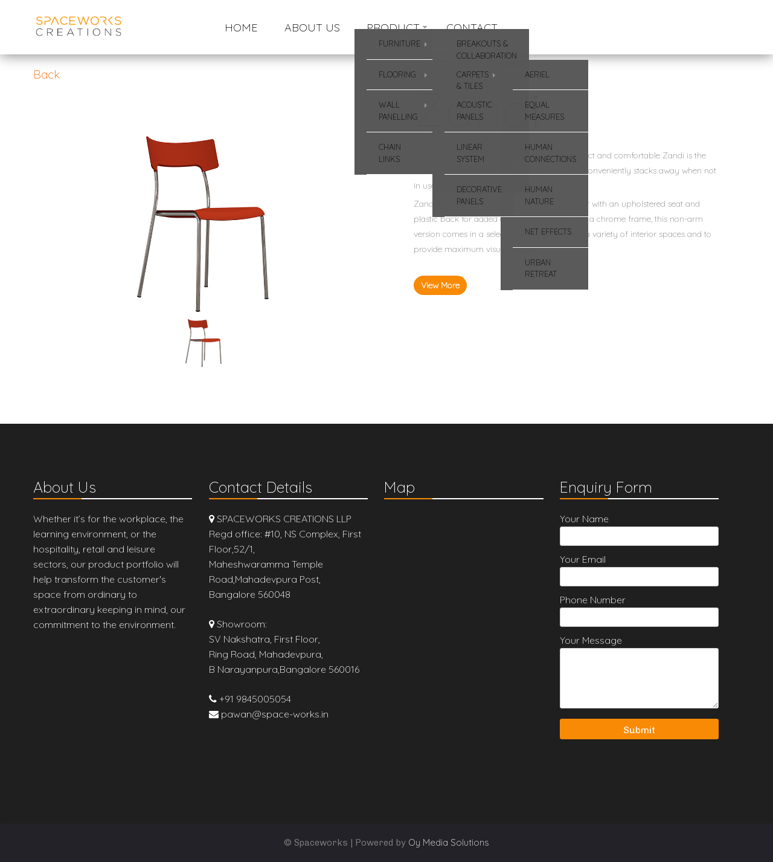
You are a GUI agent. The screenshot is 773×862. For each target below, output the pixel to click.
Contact (472, 27)
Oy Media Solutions (448, 842)
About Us (312, 27)
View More (440, 285)
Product (393, 27)
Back (46, 74)
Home (241, 27)
